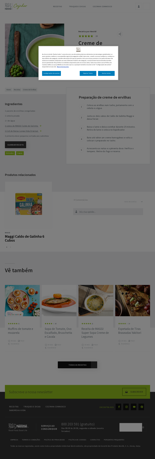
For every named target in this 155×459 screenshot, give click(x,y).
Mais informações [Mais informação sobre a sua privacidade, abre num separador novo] (63, 67)
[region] (78, 63)
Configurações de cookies (51, 73)
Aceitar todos (106, 73)
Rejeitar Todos (88, 73)
